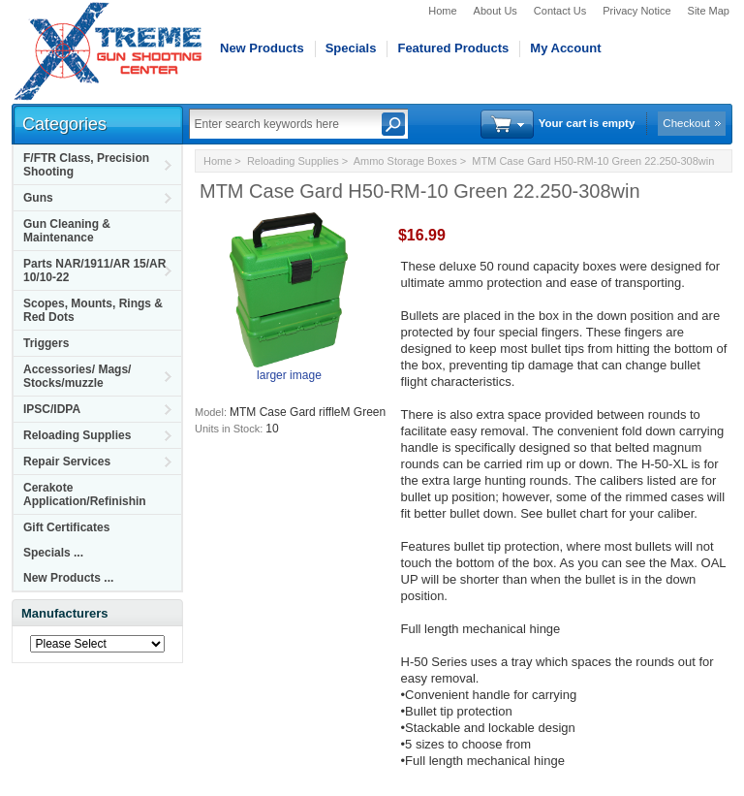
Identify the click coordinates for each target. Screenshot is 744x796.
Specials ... (53, 552)
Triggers (46, 343)
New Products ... (68, 578)
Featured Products (453, 48)
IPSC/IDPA (51, 409)
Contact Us (560, 10)
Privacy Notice (636, 10)
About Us (495, 10)
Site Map (708, 10)
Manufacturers (64, 613)
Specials (351, 48)
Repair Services (66, 461)
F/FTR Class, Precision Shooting (86, 164)
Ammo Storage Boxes (405, 161)
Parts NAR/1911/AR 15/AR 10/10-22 (94, 270)
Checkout (686, 123)
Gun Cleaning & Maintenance (66, 230)
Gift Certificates (66, 527)
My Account (565, 48)
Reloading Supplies (77, 435)
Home (442, 10)
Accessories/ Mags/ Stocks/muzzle (77, 376)
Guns (38, 198)
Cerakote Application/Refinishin (84, 494)
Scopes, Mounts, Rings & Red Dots (93, 310)
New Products (262, 48)
